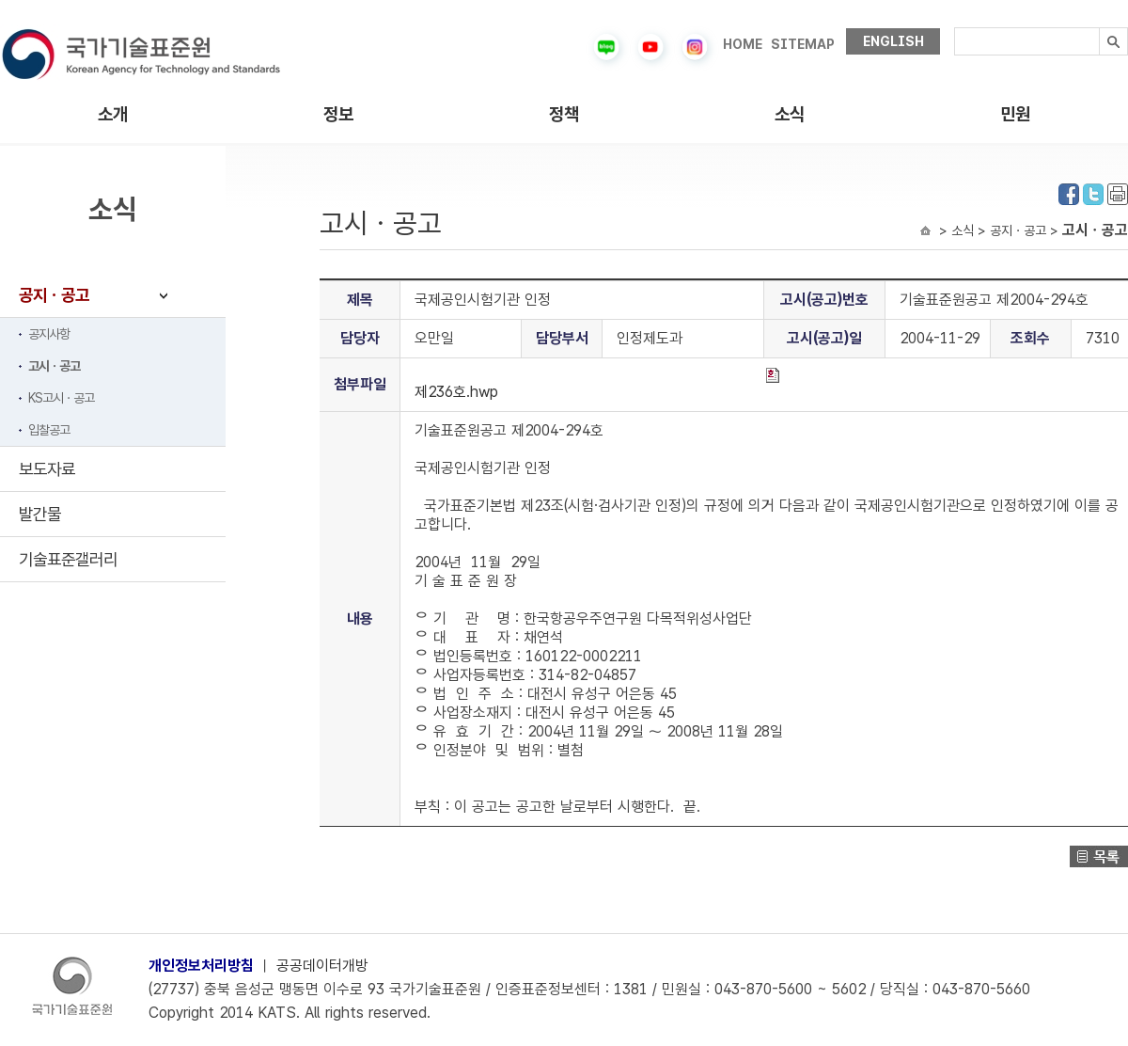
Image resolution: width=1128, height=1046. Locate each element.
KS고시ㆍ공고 (61, 397)
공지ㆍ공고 (54, 295)
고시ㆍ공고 (54, 365)
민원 (1015, 114)
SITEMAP (803, 44)
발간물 (40, 514)
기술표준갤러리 (68, 559)
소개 (113, 114)
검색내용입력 (954, 27)
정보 (338, 114)
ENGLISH (893, 41)
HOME (742, 44)
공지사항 (49, 333)
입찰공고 (49, 429)
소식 (790, 114)
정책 (564, 114)
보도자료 (47, 469)
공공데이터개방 (322, 966)
